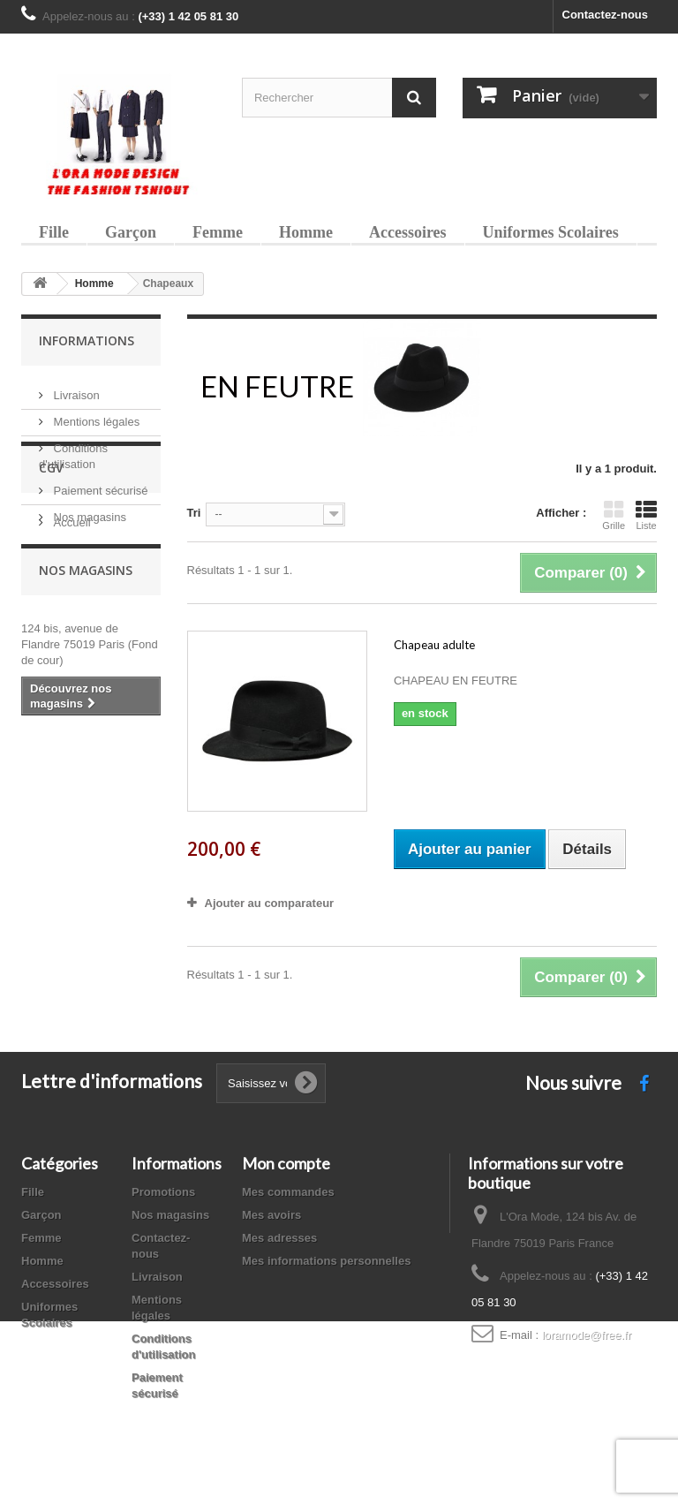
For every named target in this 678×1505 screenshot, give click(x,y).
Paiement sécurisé (99, 483)
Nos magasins (88, 510)
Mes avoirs (271, 1214)
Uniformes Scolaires (551, 232)
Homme (306, 232)
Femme (217, 232)
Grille (613, 515)
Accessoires (408, 232)
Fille (54, 232)
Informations (86, 340)
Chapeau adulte (434, 645)
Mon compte (286, 1163)
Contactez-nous (605, 14)
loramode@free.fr (586, 1335)
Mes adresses (279, 1237)
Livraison (75, 388)
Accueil (70, 624)
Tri (194, 512)
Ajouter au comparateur (270, 903)
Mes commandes (288, 1192)
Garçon (130, 232)
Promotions (163, 1192)
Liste (646, 515)
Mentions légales (94, 414)
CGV (51, 576)
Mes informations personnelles (326, 1260)
